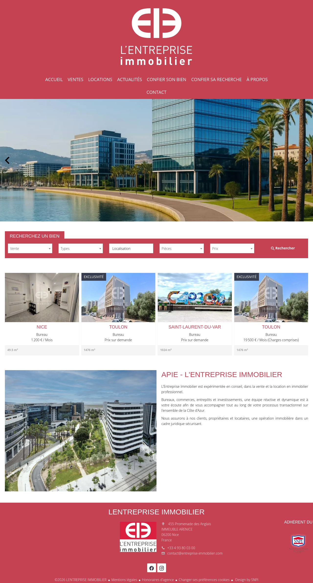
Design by (246, 579)
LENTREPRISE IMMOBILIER (156, 512)
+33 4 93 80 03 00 (181, 548)
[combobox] (30, 248)
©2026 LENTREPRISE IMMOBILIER (80, 579)
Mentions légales (124, 579)
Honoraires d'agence (158, 579)
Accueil (156, 36)
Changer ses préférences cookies (204, 579)
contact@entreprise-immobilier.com (195, 553)
